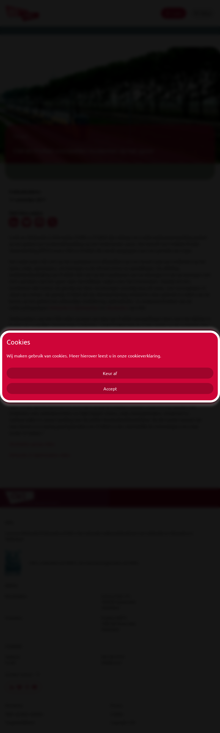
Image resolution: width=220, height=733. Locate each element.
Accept (110, 388)
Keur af (110, 373)
